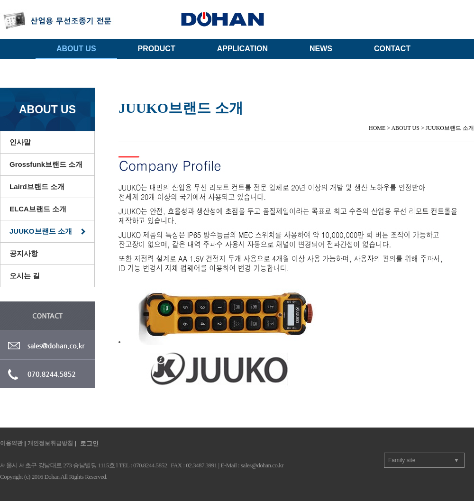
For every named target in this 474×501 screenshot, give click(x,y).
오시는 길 (24, 276)
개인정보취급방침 (50, 443)
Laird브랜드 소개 (36, 186)
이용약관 (11, 443)
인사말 (20, 142)
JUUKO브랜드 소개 (40, 231)
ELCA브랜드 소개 (37, 209)
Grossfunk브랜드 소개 (45, 164)
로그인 (89, 443)
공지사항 (23, 253)
